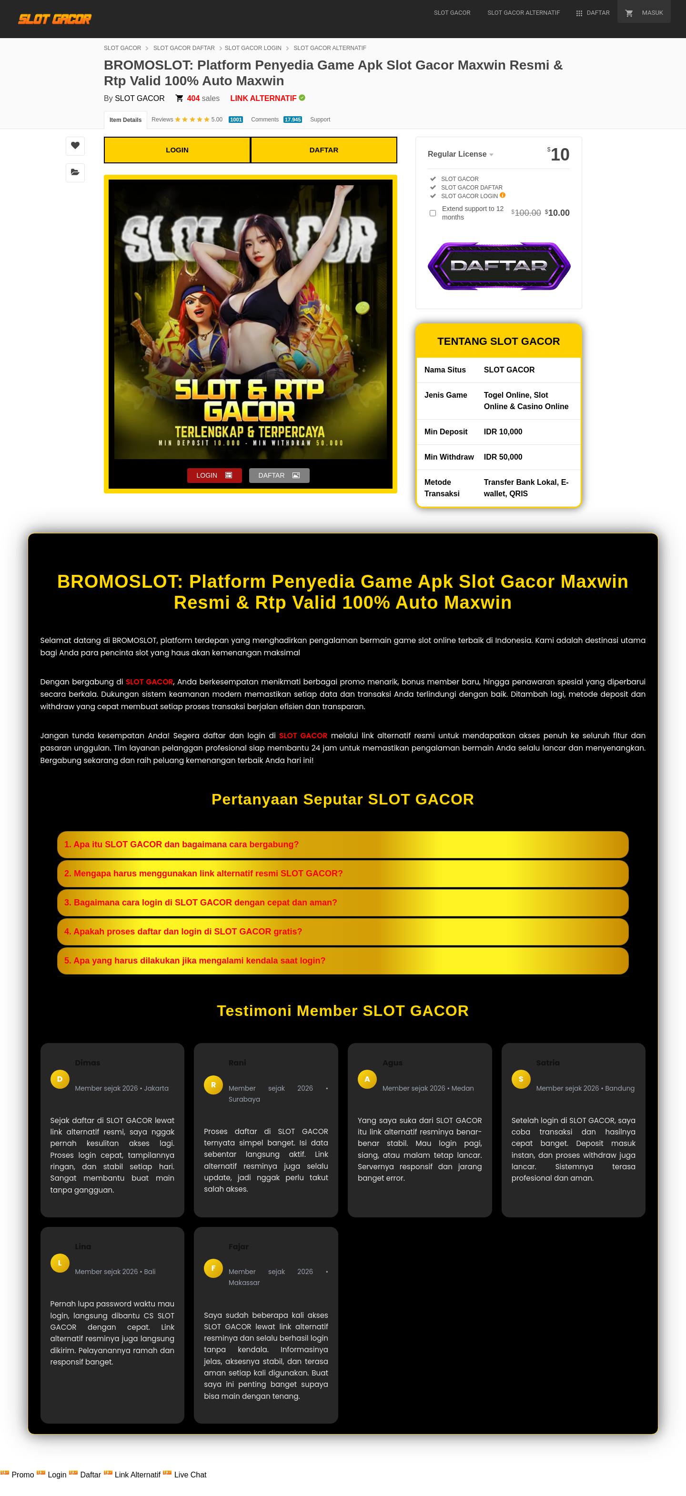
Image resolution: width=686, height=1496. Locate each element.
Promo (18, 1475)
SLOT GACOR (122, 48)
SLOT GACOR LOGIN (253, 48)
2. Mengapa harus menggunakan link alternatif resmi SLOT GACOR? (203, 873)
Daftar (86, 1475)
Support (320, 119)
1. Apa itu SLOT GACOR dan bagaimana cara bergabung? (181, 844)
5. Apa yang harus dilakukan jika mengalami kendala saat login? (195, 960)
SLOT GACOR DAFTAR (184, 48)
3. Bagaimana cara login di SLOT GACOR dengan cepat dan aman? (200, 902)
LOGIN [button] (207, 475)
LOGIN (177, 150)
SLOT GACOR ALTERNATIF (329, 48)
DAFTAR (324, 150)
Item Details (125, 120)
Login (52, 1475)
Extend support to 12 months (506, 212)
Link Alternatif (133, 1475)
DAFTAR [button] (272, 475)
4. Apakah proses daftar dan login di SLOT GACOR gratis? (183, 931)
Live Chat (184, 1475)
